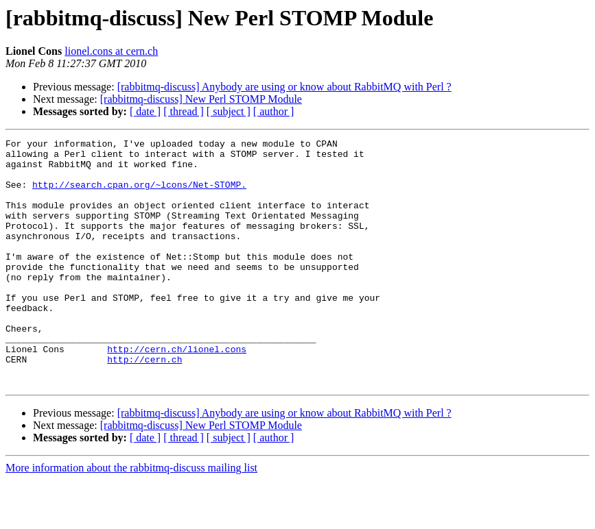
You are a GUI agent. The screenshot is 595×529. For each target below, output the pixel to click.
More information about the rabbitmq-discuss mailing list (131, 517)
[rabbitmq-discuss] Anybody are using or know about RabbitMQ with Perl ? (284, 87)
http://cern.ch (144, 404)
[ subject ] (228, 111)
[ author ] (273, 111)
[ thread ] (183, 111)
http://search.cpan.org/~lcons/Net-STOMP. (139, 194)
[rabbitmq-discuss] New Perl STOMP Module (201, 99)
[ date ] (145, 111)
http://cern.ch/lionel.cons (176, 392)
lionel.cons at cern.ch (111, 51)
